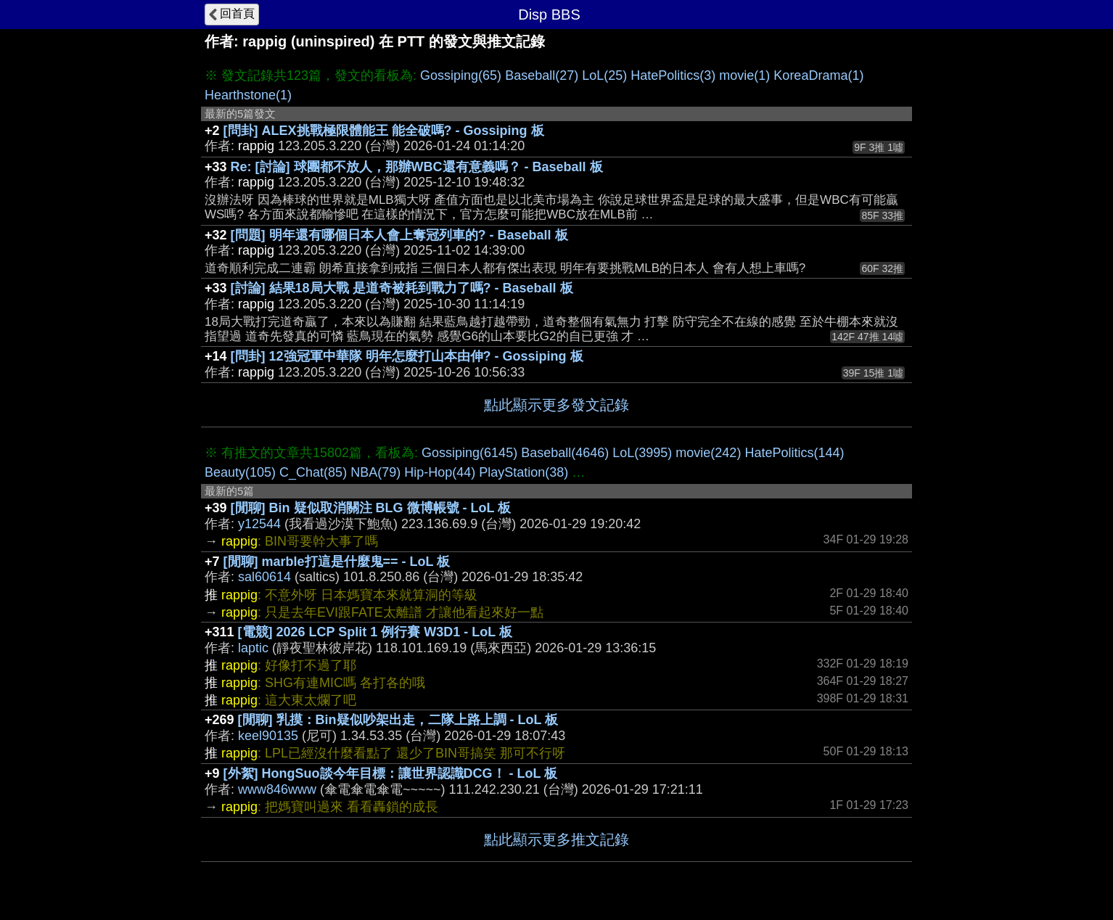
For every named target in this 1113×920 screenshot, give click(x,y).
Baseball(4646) (565, 452)
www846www (277, 789)
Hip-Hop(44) (439, 472)
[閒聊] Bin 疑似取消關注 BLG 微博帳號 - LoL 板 (371, 508)
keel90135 (268, 735)
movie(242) (708, 452)
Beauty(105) (240, 472)
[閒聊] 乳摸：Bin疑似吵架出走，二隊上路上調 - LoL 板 (398, 719)
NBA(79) (375, 472)
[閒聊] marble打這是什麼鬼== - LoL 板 (337, 561)
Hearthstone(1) (248, 95)
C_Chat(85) (313, 472)
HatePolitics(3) (673, 75)
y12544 (259, 524)
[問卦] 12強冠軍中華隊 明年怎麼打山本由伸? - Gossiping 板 (407, 356)
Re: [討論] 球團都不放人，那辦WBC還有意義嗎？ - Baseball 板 (417, 167)
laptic (253, 648)
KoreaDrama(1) (818, 75)
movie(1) (744, 75)
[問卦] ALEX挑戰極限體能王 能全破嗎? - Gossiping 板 (383, 130)
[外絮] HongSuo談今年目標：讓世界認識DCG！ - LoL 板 (390, 773)
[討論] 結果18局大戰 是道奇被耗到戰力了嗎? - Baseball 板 (402, 288)
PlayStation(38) (523, 472)
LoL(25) (604, 75)
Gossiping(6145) (469, 452)
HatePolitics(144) (794, 452)
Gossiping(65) (460, 75)
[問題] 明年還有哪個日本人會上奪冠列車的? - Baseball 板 (399, 235)
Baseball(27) (541, 75)
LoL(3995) (642, 452)
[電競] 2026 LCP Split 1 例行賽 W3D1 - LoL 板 (375, 632)
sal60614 (264, 577)
